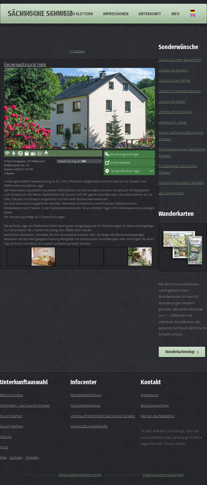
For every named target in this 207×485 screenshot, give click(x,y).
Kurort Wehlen (11, 426)
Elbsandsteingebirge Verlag (79, 474)
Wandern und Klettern (71, 13)
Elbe (3, 457)
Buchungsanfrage (125, 154)
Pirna (4, 447)
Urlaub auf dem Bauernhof (179, 59)
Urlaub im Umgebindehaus (179, 90)
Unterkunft (150, 13)
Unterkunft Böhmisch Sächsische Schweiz (102, 415)
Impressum (149, 394)
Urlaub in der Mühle (174, 80)
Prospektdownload (85, 405)
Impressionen (116, 13)
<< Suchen (77, 51)
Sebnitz (6, 436)
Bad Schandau (11, 394)
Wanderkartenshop (179, 351)
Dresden (32, 457)
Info (175, 13)
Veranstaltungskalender (89, 426)
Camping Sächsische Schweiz (181, 182)
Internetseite (120, 162)
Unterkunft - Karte (172, 122)
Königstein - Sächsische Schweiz (25, 405)
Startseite (30, 13)
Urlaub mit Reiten (172, 101)
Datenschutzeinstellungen (163, 474)
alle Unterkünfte (171, 192)
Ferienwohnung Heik (25, 64)
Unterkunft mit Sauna (175, 111)
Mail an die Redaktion (157, 415)
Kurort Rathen (11, 415)
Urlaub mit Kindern (173, 70)
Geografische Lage (125, 170)
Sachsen (16, 457)
